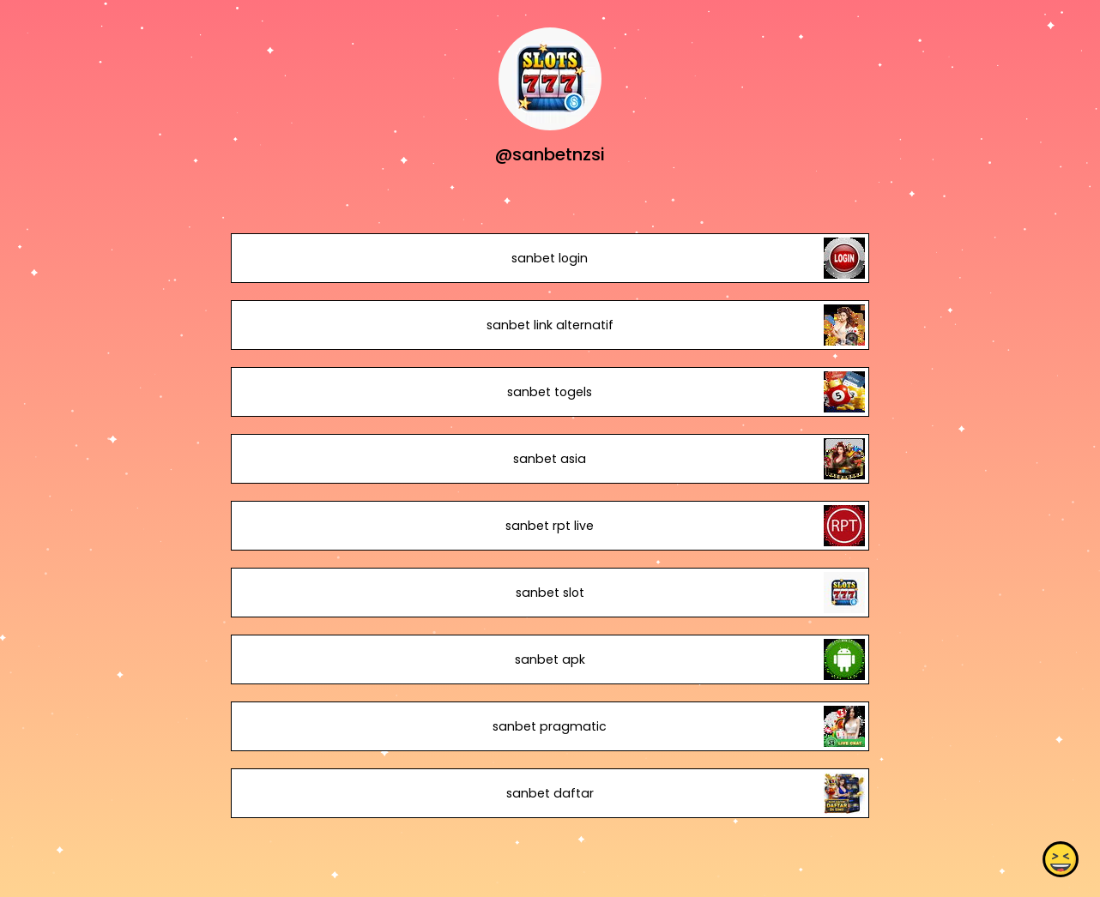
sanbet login (549, 258)
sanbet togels (549, 391)
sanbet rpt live (549, 525)
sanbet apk (550, 659)
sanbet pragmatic (550, 726)
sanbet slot (550, 592)
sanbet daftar (550, 793)
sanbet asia (549, 458)
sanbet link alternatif (550, 325)
